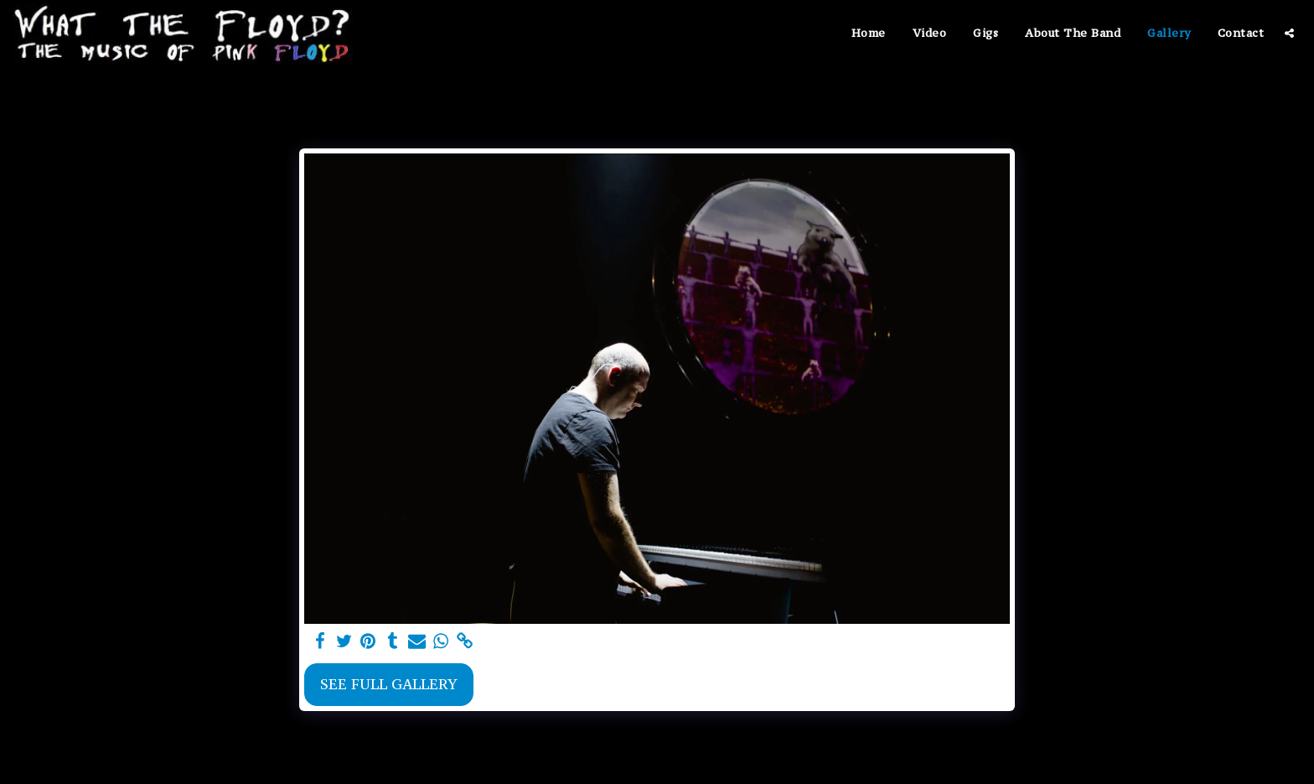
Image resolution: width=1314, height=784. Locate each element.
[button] (1289, 33)
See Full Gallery (389, 684)
